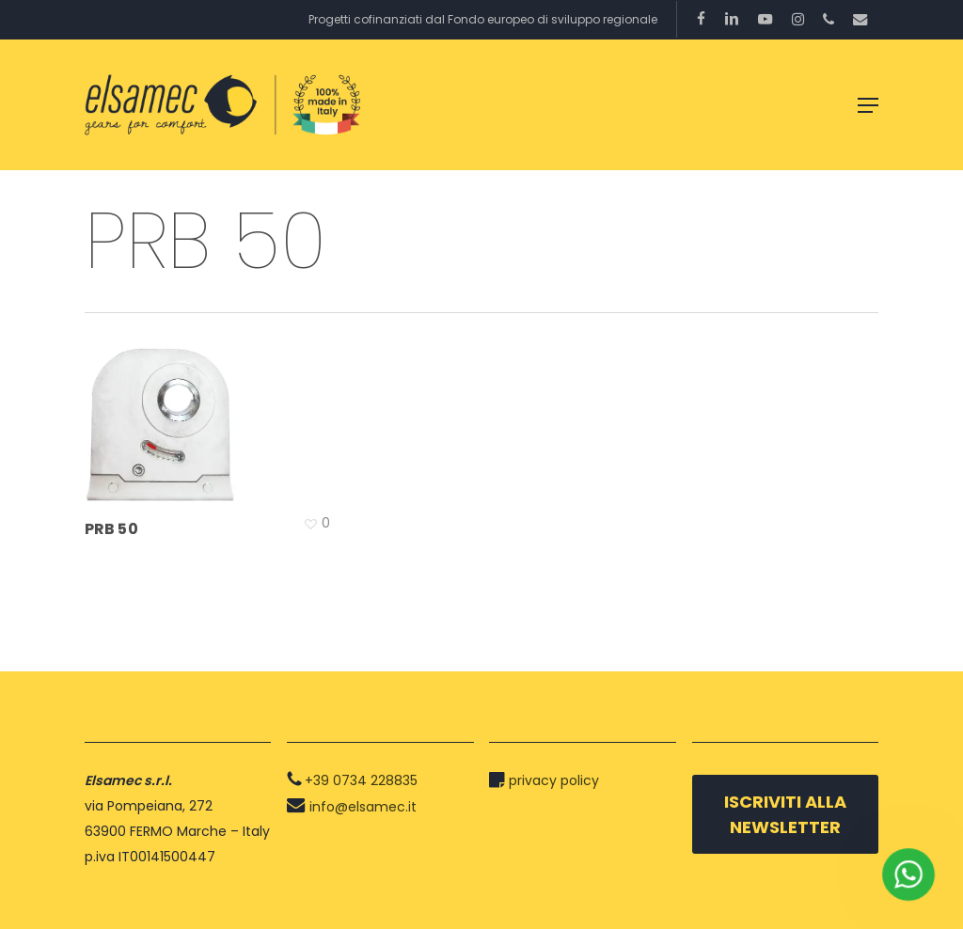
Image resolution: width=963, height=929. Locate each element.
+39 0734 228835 (361, 780)
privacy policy (554, 780)
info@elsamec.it (363, 806)
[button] (868, 105)
